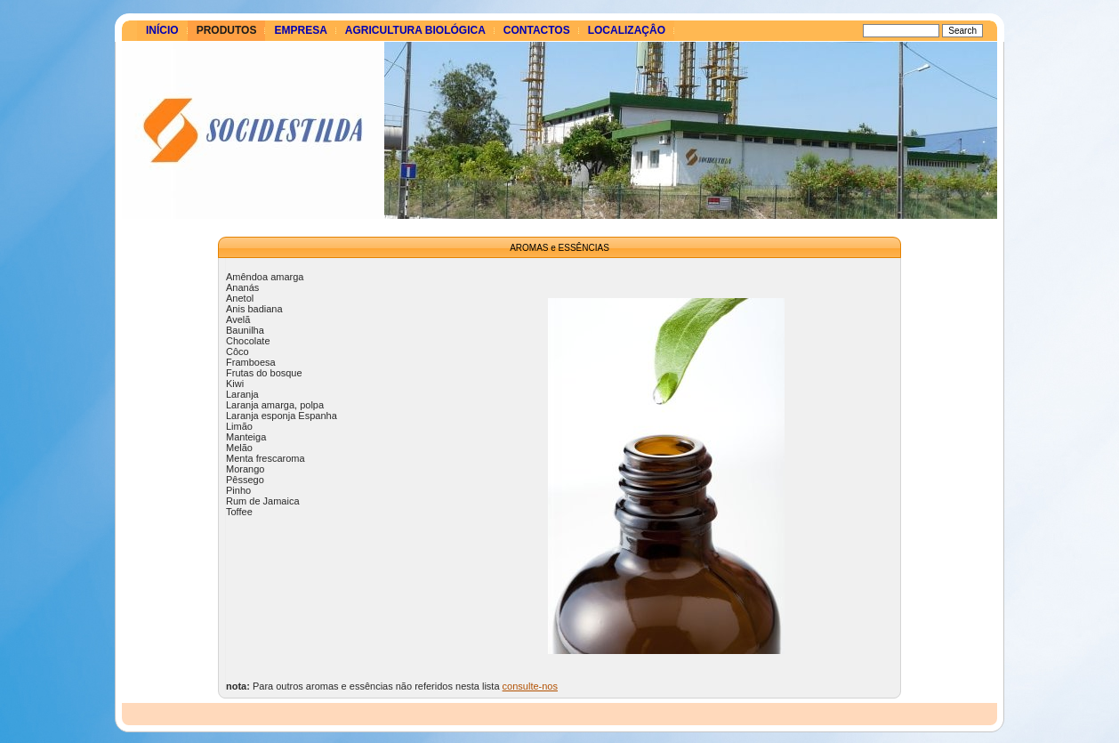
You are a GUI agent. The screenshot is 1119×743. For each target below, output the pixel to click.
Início (162, 30)
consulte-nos (530, 686)
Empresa (300, 30)
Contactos (536, 30)
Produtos (227, 30)
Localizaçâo (626, 30)
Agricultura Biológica (415, 30)
